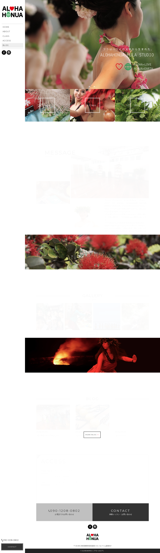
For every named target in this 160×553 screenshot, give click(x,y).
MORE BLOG (92, 435)
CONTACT (12, 547)
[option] (92, 44)
